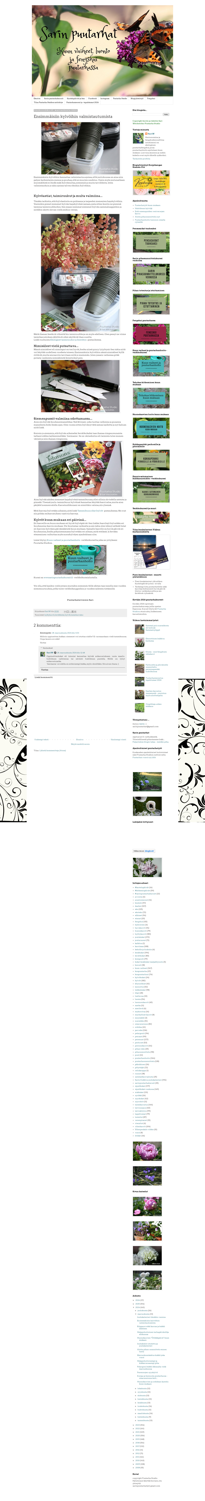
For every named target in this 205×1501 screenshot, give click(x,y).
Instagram (104, 99)
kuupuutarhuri (142, 974)
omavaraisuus (141, 1024)
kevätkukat (59, 615)
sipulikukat (140, 1086)
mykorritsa (140, 1012)
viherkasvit (140, 1126)
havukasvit (140, 928)
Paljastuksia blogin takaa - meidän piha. (151, 742)
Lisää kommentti (44, 677)
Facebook (92, 99)
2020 (137, 1435)
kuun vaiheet (141, 968)
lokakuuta (142, 1388)
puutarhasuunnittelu (145, 1061)
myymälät (139, 1018)
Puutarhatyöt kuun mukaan (147, 205)
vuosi (137, 1133)
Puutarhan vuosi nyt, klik (144, 757)
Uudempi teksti (41, 740)
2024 (137, 1307)
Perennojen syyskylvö (147, 1372)
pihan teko (140, 1049)
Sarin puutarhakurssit (53, 99)
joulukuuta (143, 1310)
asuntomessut (141, 900)
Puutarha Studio (120, 99)
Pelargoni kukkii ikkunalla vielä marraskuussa (151, 1368)
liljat (137, 993)
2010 (137, 1460)
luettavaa (139, 996)
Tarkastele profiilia (141, 159)
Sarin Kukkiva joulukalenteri (148, 1080)
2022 (137, 1428)
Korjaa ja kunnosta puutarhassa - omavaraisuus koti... (152, 1377)
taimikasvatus (77, 615)
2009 (137, 1464)
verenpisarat (141, 1120)
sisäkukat (139, 1092)
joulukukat (140, 937)
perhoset (139, 1043)
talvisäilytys (141, 1111)
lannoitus (139, 987)
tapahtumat (140, 1114)
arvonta (138, 897)
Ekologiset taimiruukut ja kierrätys (68, 340)
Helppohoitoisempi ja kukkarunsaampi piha (148, 1362)
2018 (137, 1443)
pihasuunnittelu (142, 1052)
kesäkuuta (142, 1403)
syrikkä (138, 1095)
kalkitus (138, 943)
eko (136, 909)
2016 (137, 1450)
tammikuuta (143, 1420)
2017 (137, 1446)
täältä (141, 724)
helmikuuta (143, 1417)
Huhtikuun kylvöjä (143, 208)
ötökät (138, 1136)
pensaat (138, 1036)
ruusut (138, 1074)
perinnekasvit (141, 1046)
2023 (137, 1425)
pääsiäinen (140, 1064)
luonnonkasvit (142, 1002)
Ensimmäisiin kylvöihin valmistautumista (148, 1322)
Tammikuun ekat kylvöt (90, 511)
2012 (137, 1453)
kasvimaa (139, 946)
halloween (140, 925)
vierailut (139, 1123)
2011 (137, 1457)
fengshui (139, 922)
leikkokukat (140, 990)
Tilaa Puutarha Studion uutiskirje (48, 102)
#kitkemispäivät (142, 891)
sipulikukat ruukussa (144, 1089)
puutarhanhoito (142, 1058)
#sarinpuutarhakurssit (145, 894)
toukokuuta (143, 1406)
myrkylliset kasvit (143, 1015)
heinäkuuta (143, 1399)
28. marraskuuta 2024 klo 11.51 (65, 633)
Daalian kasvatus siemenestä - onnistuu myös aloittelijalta (156, 693)
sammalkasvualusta (144, 1077)
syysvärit (139, 1102)
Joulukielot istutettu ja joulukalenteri (147, 1345)
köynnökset (140, 984)
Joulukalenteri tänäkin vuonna (151, 1317)
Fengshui (151, 99)
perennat (139, 1039)
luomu (138, 999)
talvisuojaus (140, 1108)
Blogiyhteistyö (137, 99)
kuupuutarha (141, 971)
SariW (50, 653)
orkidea (138, 1027)
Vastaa (43, 643)
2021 (137, 1432)
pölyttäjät (139, 1067)
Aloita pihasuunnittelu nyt (147, 217)
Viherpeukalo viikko (144, 1129)
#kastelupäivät (142, 887)
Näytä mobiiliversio (80, 744)
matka (138, 1005)
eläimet (138, 915)
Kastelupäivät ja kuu (76, 99)
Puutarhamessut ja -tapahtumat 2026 (82, 102)
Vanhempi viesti (118, 740)
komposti (139, 959)
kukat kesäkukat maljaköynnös (149, 962)
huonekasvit (141, 931)
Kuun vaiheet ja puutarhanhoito (63, 540)
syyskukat (139, 1099)
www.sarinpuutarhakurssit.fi (58, 577)
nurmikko (139, 1021)
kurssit (138, 965)
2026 (137, 1300)
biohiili (138, 903)
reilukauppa (140, 1070)
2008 (137, 1468)
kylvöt (67, 615)
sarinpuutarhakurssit (145, 1083)
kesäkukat (139, 953)
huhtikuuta (143, 1410)
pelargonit (140, 1033)
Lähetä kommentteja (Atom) (52, 750)
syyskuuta (142, 1392)
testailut (139, 1117)
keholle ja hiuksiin (143, 949)
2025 (137, 1304)
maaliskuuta (143, 1413)
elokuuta (142, 1395)
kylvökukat (140, 977)
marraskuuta (144, 1314)
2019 (137, 1439)
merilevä (139, 1008)
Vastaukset (48, 648)
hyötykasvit (49, 615)
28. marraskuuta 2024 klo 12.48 (71, 653)
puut (137, 1055)
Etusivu (37, 99)
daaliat (138, 906)
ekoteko (138, 912)
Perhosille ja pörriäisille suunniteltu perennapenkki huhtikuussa (157, 668)
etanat (138, 918)
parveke (138, 1030)
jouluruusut (140, 940)
